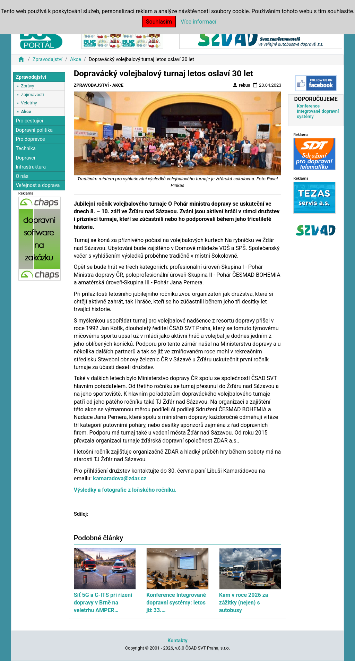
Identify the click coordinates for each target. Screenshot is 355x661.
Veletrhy (29, 102)
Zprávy (27, 85)
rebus (241, 85)
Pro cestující (29, 121)
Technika (26, 149)
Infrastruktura (31, 167)
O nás (22, 176)
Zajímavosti (32, 94)
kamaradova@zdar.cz (119, 478)
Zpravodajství (47, 59)
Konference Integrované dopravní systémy (318, 111)
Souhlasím (159, 21)
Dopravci (25, 158)
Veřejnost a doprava (38, 185)
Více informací (198, 21)
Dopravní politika (34, 130)
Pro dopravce (30, 139)
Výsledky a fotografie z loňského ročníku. (125, 490)
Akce (75, 59)
